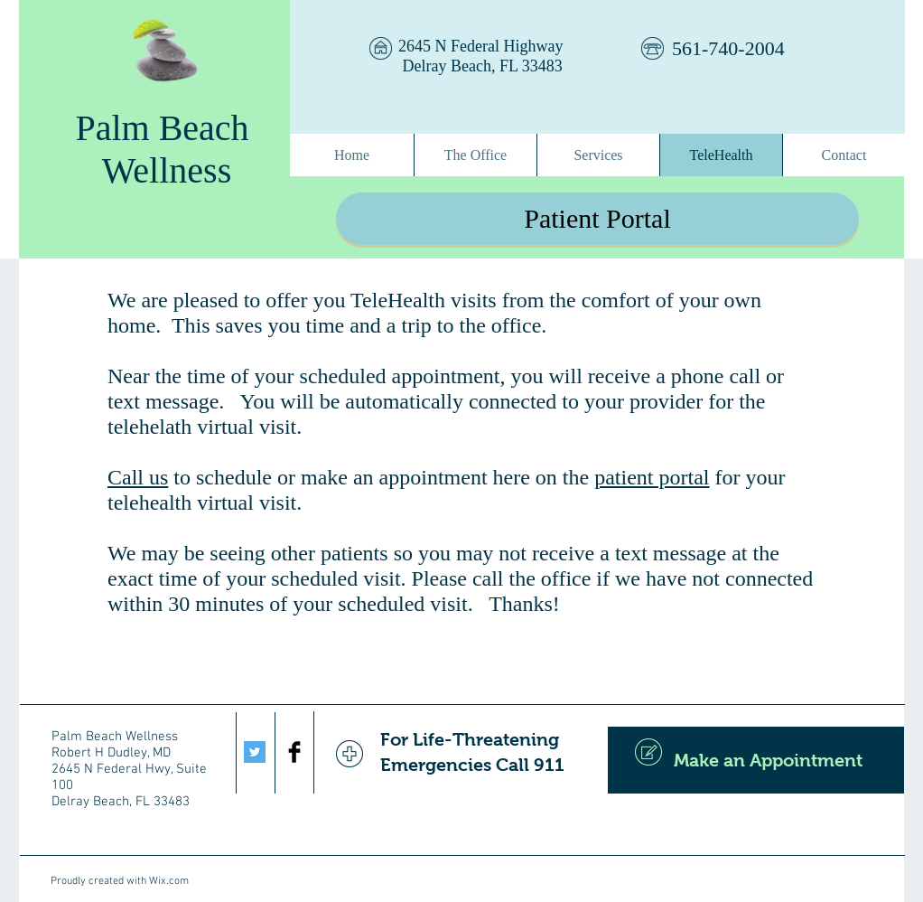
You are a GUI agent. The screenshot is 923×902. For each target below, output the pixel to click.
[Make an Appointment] (756, 760)
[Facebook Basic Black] (294, 752)
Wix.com (169, 881)
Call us (137, 477)
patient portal (651, 477)
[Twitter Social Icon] (255, 752)
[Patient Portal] (597, 219)
